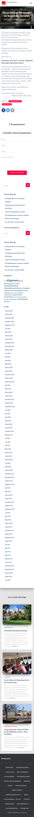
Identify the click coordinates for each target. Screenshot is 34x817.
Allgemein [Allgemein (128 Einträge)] (13, 280)
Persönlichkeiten (17, 790)
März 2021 (8, 449)
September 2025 (9, 325)
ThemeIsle (23, 812)
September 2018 (9, 509)
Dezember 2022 (9, 399)
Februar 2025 (9, 335)
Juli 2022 (7, 410)
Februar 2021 (9, 452)
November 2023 (9, 374)
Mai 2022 (7, 413)
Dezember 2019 (9, 474)
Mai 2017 (7, 548)
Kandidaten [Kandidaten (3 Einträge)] (26, 288)
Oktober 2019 (9, 481)
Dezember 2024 (9, 343)
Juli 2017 (7, 544)
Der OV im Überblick (22, 772)
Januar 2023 (8, 396)
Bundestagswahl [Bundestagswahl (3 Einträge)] (8, 283)
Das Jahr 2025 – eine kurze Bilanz (14, 222)
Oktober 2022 (9, 403)
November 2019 (9, 477)
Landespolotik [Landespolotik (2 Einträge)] (7, 295)
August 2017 (8, 541)
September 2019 (9, 484)
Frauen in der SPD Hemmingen (12, 781)
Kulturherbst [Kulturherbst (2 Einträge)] (20, 293)
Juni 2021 (8, 442)
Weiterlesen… (15, 646)
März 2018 (8, 520)
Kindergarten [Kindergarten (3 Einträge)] (7, 290)
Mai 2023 (7, 385)
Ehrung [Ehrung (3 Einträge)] (18, 283)
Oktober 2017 (9, 534)
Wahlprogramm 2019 (23, 804)
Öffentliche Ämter (21, 785)
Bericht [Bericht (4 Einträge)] (21, 281)
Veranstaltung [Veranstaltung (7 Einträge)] (23, 299)
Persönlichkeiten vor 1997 (13, 794)
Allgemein (7, 677)
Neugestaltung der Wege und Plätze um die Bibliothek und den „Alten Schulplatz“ (16, 732)
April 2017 (8, 551)
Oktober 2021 (9, 435)
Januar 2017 (8, 562)
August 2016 (8, 576)
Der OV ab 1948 (10, 772)
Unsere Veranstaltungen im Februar (15, 212)
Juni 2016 (8, 580)
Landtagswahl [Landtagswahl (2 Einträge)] (15, 295)
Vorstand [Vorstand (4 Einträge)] (7, 301)
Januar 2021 (8, 456)
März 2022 (8, 420)
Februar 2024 (9, 367)
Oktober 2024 (9, 350)
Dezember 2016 (9, 566)
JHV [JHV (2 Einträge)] (22, 288)
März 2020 (8, 466)
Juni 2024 (8, 353)
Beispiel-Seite (9, 767)
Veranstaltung (7, 104)
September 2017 (9, 537)
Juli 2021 (7, 438)
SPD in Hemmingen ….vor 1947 (12, 799)
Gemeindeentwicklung (15, 101)
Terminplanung (9, 804)
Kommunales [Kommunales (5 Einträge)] (19, 290)
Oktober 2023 (9, 378)
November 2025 (9, 321)
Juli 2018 (7, 513)
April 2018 (8, 516)
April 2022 (8, 417)
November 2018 (9, 502)
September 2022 (9, 406)
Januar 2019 (8, 498)
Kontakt (10, 785)
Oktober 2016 (9, 573)
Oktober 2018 (9, 505)
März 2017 (8, 555)
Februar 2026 (9, 311)
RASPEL (26, 794)
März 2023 (8, 389)
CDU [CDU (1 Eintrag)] (15, 283)
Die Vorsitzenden (9, 776)
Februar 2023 (9, 392)
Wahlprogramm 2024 (12, 808)
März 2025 (8, 332)
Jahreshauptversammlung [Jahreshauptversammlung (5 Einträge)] (12, 288)
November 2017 (9, 530)
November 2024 (9, 346)
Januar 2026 (8, 314)
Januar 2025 (8, 339)
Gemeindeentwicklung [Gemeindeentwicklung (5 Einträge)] (11, 286)
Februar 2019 (9, 495)
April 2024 (8, 360)
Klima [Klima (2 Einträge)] (13, 290)
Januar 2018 (8, 527)
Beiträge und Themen (22, 767)
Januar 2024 (8, 371)
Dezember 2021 (9, 431)
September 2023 (9, 382)
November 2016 (9, 569)
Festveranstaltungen (23, 776)
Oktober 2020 (9, 459)
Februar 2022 (9, 424)
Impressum (27, 781)
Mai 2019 (7, 488)
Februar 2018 (9, 523)
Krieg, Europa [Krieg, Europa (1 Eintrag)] (14, 293)
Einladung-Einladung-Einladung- (15, 631)
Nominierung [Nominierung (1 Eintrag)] (15, 297)
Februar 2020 (9, 470)
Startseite (27, 799)
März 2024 (8, 364)
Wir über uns (24, 808)
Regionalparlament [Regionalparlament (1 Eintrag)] (14, 299)
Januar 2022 (8, 428)
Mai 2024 (7, 357)
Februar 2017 (9, 559)
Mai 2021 (7, 445)
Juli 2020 (7, 463)
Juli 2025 (7, 328)
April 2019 (8, 491)
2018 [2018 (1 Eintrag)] (5, 281)
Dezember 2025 (9, 318)
